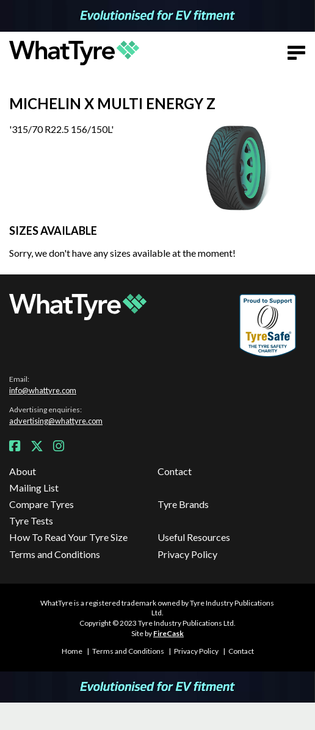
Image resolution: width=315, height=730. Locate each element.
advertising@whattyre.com (56, 421)
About (22, 471)
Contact (175, 471)
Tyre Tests (31, 520)
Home (72, 651)
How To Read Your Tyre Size (68, 537)
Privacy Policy (187, 554)
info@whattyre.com (42, 390)
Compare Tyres (41, 504)
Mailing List (34, 487)
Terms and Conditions (54, 554)
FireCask (168, 633)
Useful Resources (194, 537)
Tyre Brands (183, 504)
